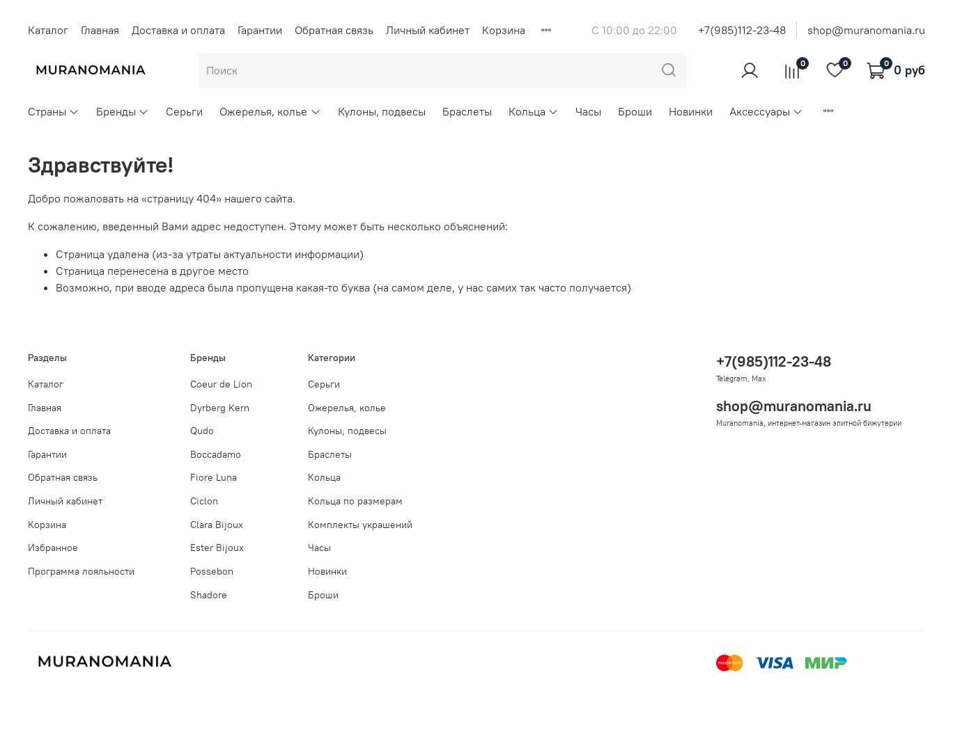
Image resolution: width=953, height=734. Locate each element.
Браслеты (467, 111)
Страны (53, 111)
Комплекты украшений (360, 524)
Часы (588, 111)
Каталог (48, 30)
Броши (635, 111)
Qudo (202, 430)
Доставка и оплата (178, 30)
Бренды (122, 111)
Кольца (534, 111)
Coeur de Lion (221, 384)
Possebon (211, 571)
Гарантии (260, 30)
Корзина (503, 30)
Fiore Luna (213, 477)
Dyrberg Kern (219, 407)
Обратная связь (334, 30)
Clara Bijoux (216, 524)
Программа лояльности (81, 571)
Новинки (691, 111)
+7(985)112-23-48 (742, 30)
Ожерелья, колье (269, 111)
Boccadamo (215, 454)
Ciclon (204, 501)
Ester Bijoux (217, 547)
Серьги (184, 111)
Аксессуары (766, 111)
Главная (100, 30)
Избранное (53, 547)
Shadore (208, 595)
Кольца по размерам (355, 501)
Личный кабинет (428, 30)
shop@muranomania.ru (866, 30)
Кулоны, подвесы (382, 111)
